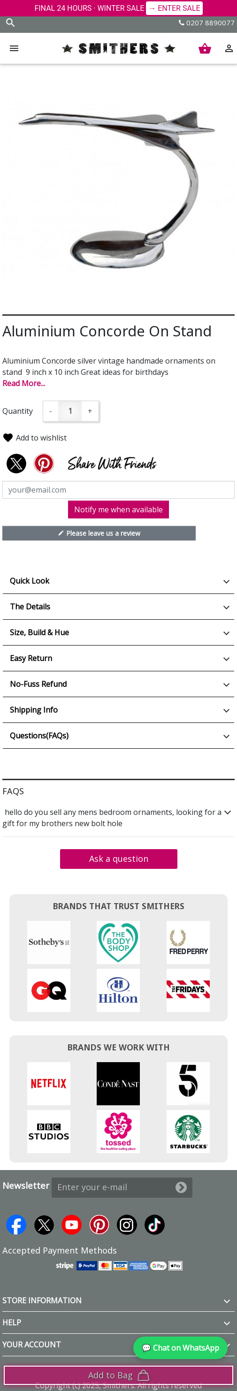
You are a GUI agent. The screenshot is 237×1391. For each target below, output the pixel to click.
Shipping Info (34, 710)
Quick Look (29, 581)
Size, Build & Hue (39, 632)
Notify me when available (118, 509)
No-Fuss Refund (38, 684)
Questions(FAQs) (39, 735)
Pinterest (99, 1225)
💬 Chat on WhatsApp (180, 1348)
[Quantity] (70, 411)
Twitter (44, 1225)
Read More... (23, 383)
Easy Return (31, 658)
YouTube (71, 1225)
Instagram (127, 1225)
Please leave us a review (99, 533)
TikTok (155, 1225)
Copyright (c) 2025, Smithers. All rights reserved (118, 1385)
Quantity (17, 411)
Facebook (16, 1225)
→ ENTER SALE (174, 8)
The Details (30, 606)
